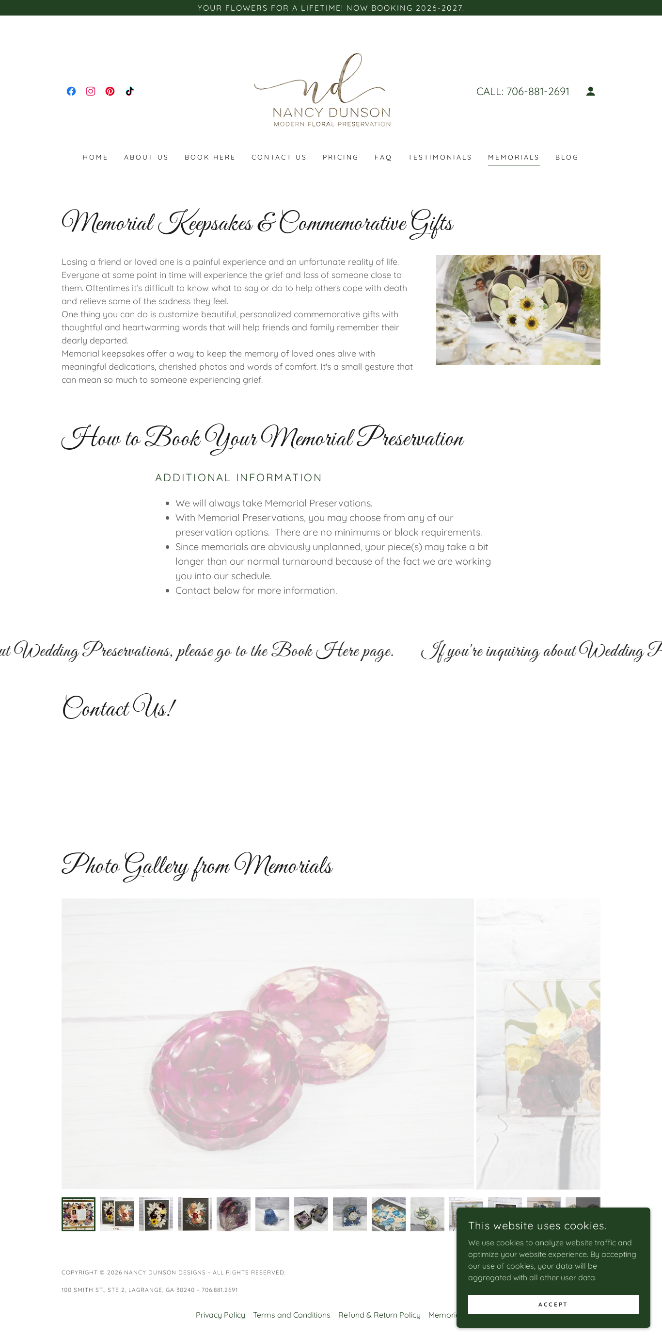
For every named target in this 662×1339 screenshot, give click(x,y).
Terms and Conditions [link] (292, 1315)
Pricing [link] (341, 157)
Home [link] (96, 157)
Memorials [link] (514, 157)
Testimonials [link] (440, 157)
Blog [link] (567, 157)
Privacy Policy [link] (220, 1315)
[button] (590, 91)
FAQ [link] (384, 157)
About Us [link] (146, 157)
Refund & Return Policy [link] (379, 1315)
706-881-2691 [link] (537, 91)
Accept (553, 1304)
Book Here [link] (210, 157)
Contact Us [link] (279, 157)
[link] (71, 91)
